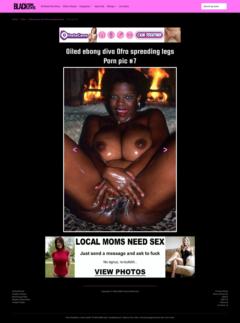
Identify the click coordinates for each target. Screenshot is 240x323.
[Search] (214, 6)
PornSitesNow (72, 317)
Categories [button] (84, 6)
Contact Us (223, 305)
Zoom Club (99, 6)
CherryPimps (18, 291)
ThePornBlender (99, 317)
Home (15, 19)
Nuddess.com (115, 317)
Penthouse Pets (19, 297)
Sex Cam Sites (167, 317)
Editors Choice (70, 6)
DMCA (225, 297)
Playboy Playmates (21, 299)
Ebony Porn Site (130, 317)
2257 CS (224, 299)
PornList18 (85, 317)
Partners (224, 302)
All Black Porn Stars (50, 6)
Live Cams (124, 6)
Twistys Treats (18, 302)
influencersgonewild (149, 317)
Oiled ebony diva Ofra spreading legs (46, 19)
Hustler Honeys (19, 294)
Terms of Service (220, 294)
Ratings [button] (110, 6)
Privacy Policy (221, 291)
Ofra (23, 19)
